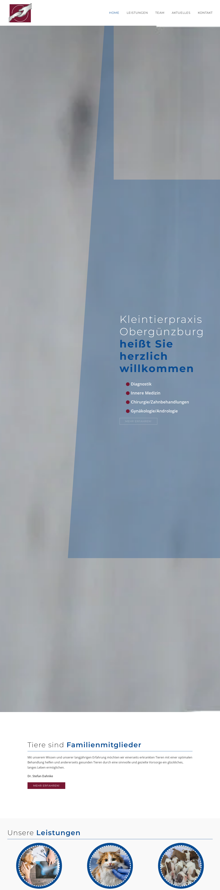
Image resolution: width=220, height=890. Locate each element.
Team (159, 12)
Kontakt (205, 12)
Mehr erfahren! (46, 785)
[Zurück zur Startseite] (20, 13)
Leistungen (137, 12)
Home (114, 12)
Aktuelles (181, 12)
